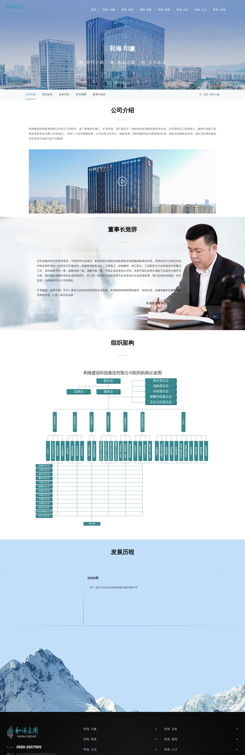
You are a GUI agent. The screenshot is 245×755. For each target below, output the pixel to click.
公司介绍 (30, 94)
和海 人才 (201, 9)
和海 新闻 (164, 9)
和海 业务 (127, 9)
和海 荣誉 (146, 9)
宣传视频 (81, 94)
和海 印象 (109, 9)
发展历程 (64, 94)
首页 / (207, 94)
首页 (93, 9)
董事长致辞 (99, 94)
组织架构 (47, 94)
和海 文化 (182, 9)
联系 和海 (219, 9)
